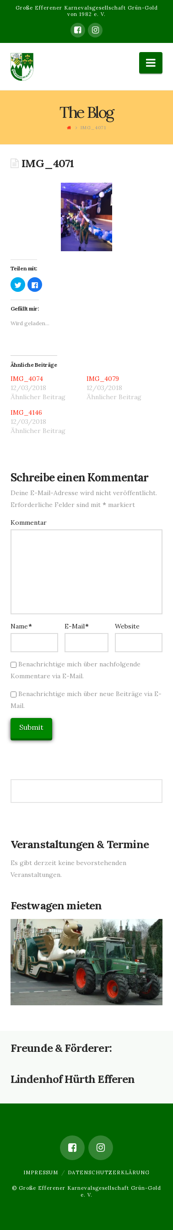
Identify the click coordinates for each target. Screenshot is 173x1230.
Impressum (40, 1172)
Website (127, 626)
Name (21, 626)
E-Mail (77, 626)
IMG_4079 (102, 379)
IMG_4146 (26, 412)
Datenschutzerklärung (109, 1172)
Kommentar (29, 522)
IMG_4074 (27, 379)
